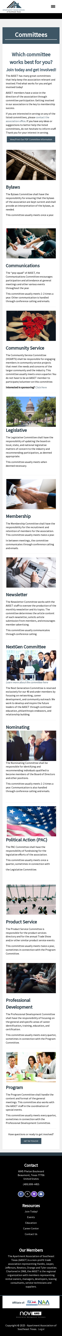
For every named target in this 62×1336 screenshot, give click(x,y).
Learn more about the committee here (27, 682)
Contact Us (31, 1234)
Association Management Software (31, 1315)
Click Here (41, 387)
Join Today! (31, 1211)
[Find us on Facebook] (21, 1194)
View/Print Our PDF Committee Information (31, 139)
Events (31, 1217)
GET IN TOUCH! (31, 1141)
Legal (41, 1329)
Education (31, 1222)
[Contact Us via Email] (41, 1194)
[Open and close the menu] (41, 6)
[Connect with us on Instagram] (34, 1194)
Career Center (31, 1228)
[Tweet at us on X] (27, 1194)
